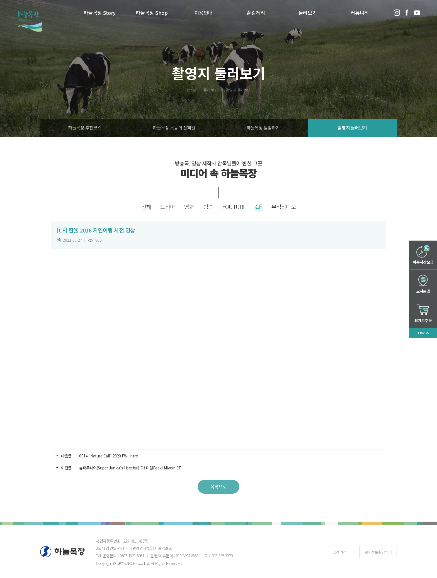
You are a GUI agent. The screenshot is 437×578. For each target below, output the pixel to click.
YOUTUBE (234, 207)
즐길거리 (255, 12)
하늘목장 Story (100, 12)
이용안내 (204, 12)
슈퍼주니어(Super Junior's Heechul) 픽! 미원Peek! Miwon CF (130, 468)
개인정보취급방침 (378, 552)
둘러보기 (307, 12)
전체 (146, 207)
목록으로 (218, 486)
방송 (208, 207)
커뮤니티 (360, 12)
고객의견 (339, 552)
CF (258, 207)
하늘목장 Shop (152, 12)
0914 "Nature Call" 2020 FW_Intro (108, 456)
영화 (189, 207)
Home (190, 90)
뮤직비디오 (283, 207)
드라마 (167, 207)
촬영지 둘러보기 (238, 90)
